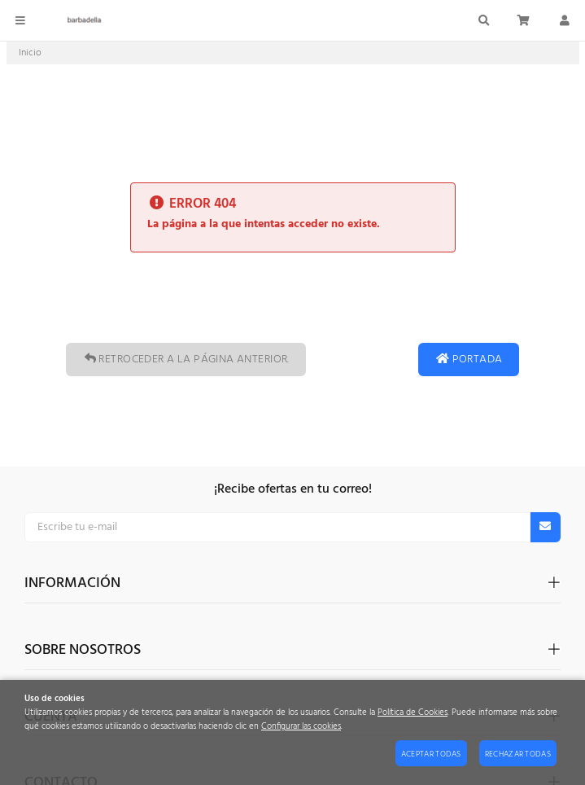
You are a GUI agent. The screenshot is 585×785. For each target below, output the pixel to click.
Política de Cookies (412, 713)
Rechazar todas (518, 754)
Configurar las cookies (301, 727)
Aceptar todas (431, 754)
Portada (468, 359)
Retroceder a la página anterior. (185, 359)
